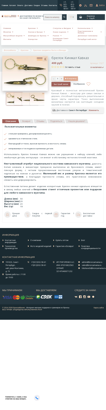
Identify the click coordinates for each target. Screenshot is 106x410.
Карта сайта (99, 308)
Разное (56, 36)
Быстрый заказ (61, 84)
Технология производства (11, 247)
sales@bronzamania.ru (91, 265)
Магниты (7, 39)
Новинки (7, 28)
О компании (35, 240)
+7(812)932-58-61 (38, 265)
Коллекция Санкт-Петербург (61, 39)
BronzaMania (10, 50)
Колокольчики (84, 28)
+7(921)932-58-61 (38, 262)
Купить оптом (62, 240)
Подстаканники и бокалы (85, 32)
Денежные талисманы (88, 36)
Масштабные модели (12, 36)
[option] (9, 99)
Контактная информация (10, 241)
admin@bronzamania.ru (92, 262)
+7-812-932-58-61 (73, 5)
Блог (83, 240)
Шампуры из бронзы (37, 36)
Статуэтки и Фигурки (62, 28)
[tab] (26, 121)
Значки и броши (35, 32)
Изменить (94, 110)
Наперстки (33, 39)
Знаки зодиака (59, 32)
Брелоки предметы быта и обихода (49, 50)
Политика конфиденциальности (90, 247)
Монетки (7, 32)
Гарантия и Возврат (65, 246)
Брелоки (32, 28)
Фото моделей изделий (40, 246)
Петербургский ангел (87, 39)
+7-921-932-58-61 (65, 5)
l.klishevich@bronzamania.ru (94, 268)
